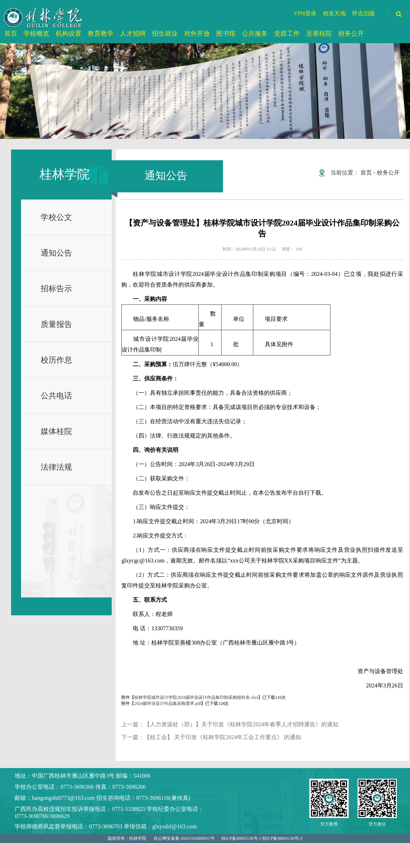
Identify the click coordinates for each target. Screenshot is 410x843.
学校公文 (56, 217)
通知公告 (56, 252)
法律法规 (56, 467)
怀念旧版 (363, 13)
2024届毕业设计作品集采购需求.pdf (167, 703)
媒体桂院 (56, 431)
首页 (366, 173)
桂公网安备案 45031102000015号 (184, 838)
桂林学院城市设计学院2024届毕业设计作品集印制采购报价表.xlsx (196, 697)
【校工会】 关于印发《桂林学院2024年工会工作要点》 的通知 (222, 737)
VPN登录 (305, 13)
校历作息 (56, 359)
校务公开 (388, 173)
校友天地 (334, 13)
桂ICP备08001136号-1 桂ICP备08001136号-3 (261, 838)
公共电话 (56, 395)
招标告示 (56, 288)
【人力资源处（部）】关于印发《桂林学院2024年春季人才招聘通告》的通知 (241, 724)
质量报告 (56, 324)
